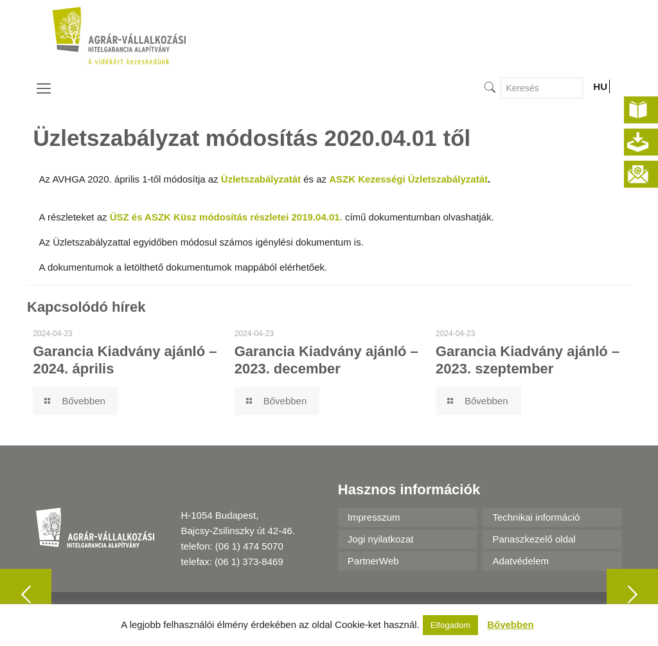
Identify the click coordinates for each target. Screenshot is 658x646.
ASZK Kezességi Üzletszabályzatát (408, 179)
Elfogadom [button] (450, 625)
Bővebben (510, 624)
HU (600, 86)
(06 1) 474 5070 (249, 546)
